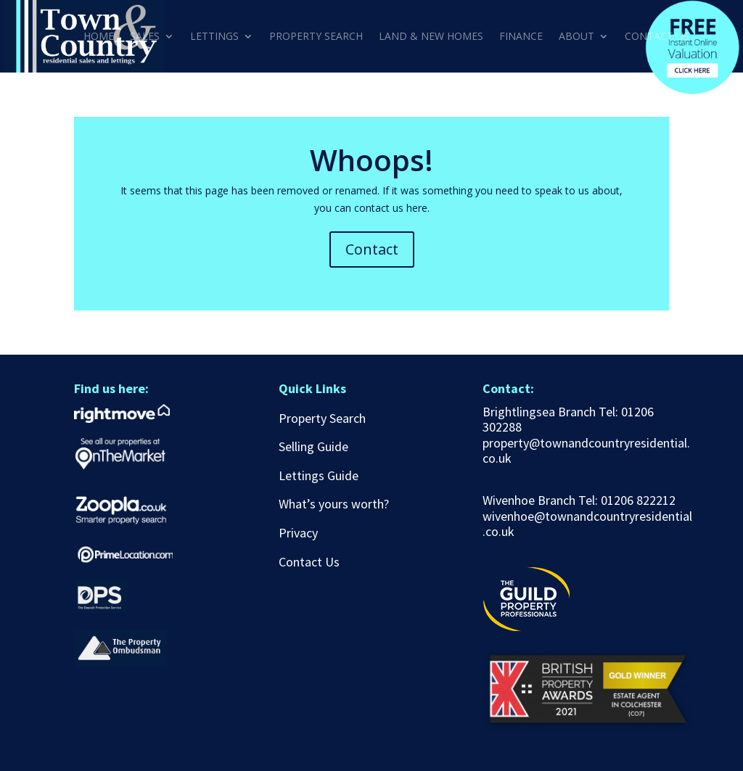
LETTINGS (214, 37)
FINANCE (521, 37)
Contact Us (309, 561)
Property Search (322, 418)
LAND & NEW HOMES (431, 37)
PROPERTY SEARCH (316, 37)
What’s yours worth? (334, 503)
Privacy (298, 532)
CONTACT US (657, 37)
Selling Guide (313, 446)
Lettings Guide (318, 475)
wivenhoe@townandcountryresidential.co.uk (587, 524)
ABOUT (576, 37)
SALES (145, 37)
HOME (98, 37)
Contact (371, 249)
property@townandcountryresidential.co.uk (586, 450)
